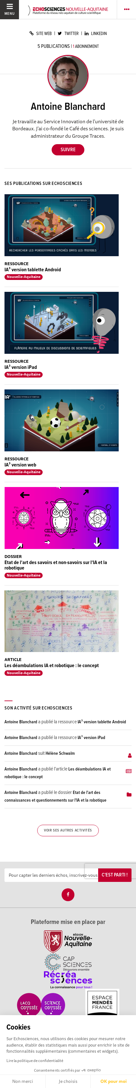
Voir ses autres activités (68, 830)
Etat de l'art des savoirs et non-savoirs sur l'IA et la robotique (55, 565)
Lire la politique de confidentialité (34, 1061)
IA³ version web (20, 465)
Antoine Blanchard (20, 722)
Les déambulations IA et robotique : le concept (51, 665)
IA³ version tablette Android (32, 269)
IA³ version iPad (20, 367)
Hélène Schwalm (60, 753)
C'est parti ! (115, 875)
